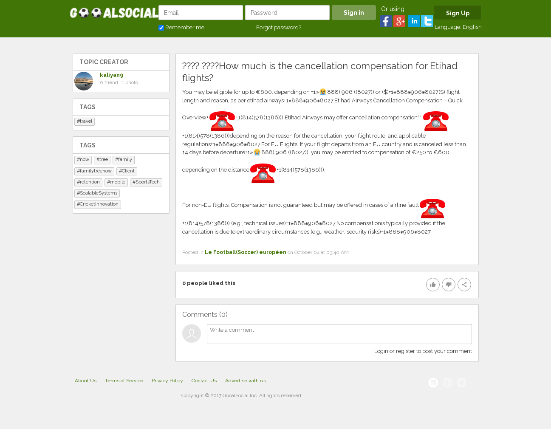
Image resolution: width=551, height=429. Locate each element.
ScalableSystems (98, 193)
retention (90, 182)
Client (128, 171)
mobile (117, 182)
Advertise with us (245, 381)
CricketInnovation (99, 204)
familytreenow (96, 171)
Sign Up (457, 13)
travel (86, 121)
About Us (85, 381)
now (84, 159)
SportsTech (148, 182)
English (472, 27)
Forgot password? (278, 27)
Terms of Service (124, 381)
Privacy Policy (167, 381)
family (125, 159)
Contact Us (204, 381)
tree (103, 159)
